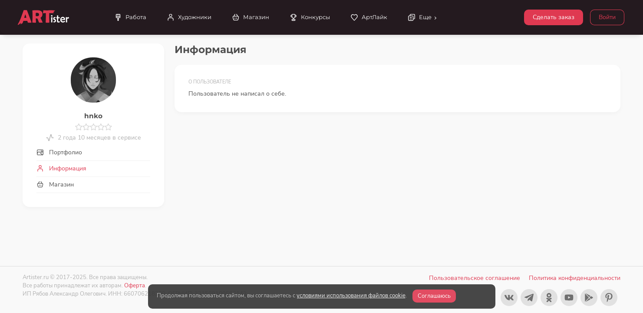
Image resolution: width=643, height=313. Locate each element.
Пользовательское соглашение (474, 278)
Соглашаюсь (434, 296)
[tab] (93, 152)
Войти (607, 17)
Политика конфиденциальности (574, 278)
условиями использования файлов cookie (351, 296)
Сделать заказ (553, 17)
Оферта (134, 285)
